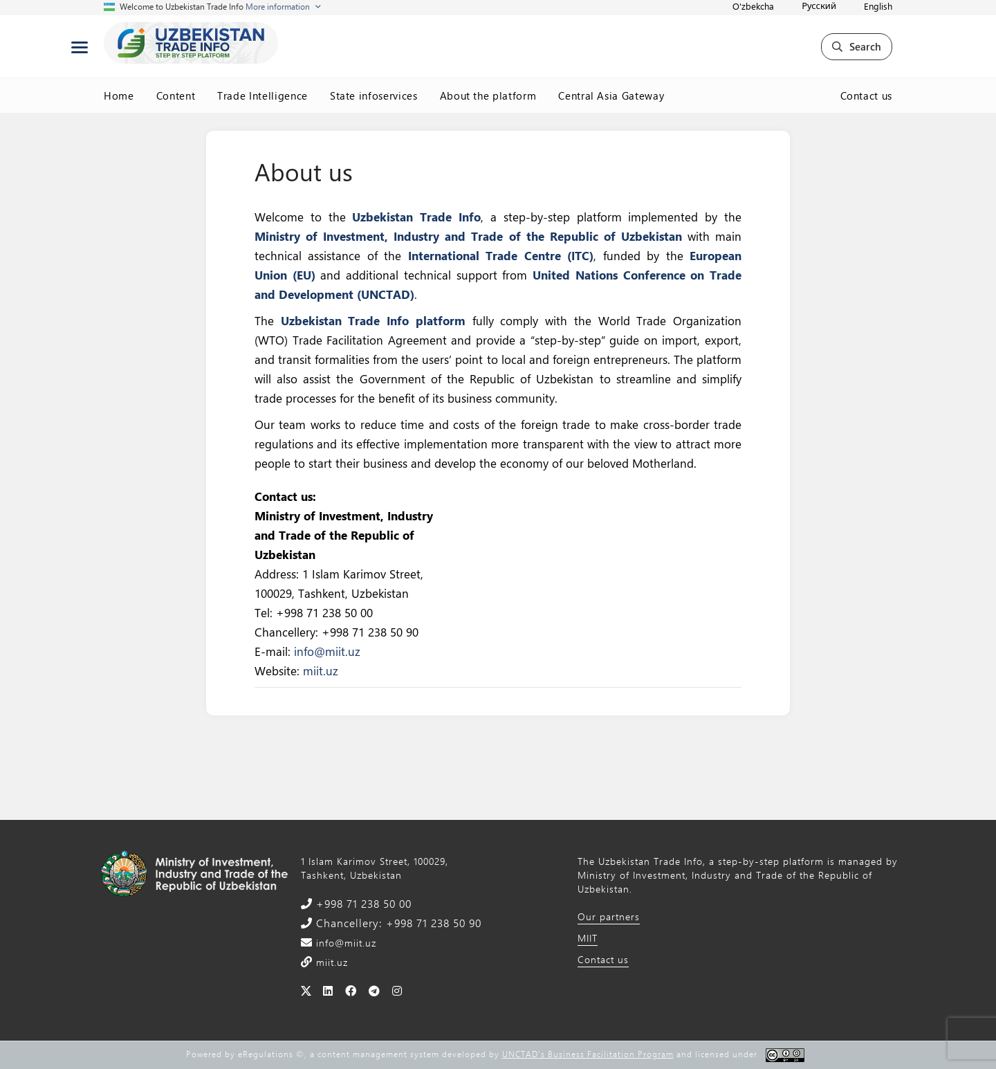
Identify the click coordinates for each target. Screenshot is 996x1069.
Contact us (866, 95)
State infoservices (374, 95)
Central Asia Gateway (611, 95)
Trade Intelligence (262, 95)
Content (176, 95)
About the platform (488, 95)
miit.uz (320, 670)
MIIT (588, 937)
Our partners (609, 916)
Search (856, 46)
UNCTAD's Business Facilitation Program (588, 1053)
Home (119, 95)
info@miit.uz (327, 651)
